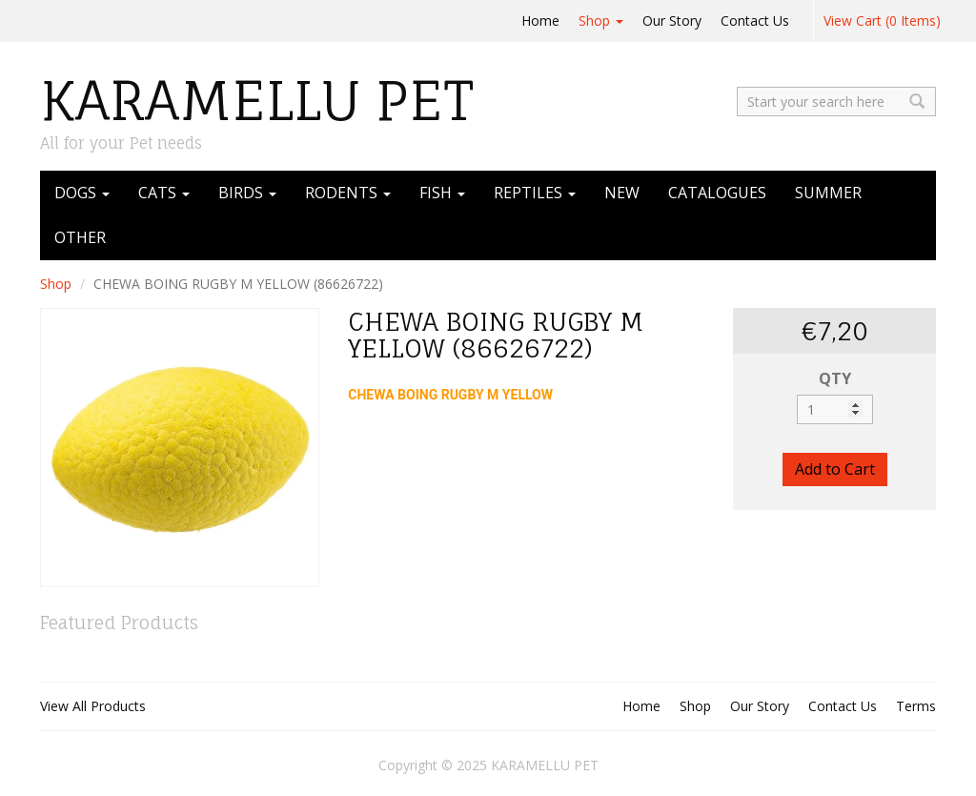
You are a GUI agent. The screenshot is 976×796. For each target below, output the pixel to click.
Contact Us (755, 20)
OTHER (80, 237)
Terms (916, 706)
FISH (442, 192)
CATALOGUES (717, 192)
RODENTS (348, 192)
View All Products (93, 706)
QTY (835, 378)
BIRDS (247, 192)
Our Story (672, 20)
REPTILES (535, 192)
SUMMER (828, 192)
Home (540, 20)
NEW (622, 192)
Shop (601, 20)
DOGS (82, 192)
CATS (164, 192)
